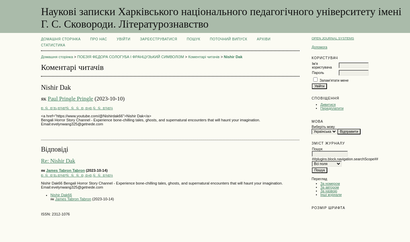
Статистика (53, 45)
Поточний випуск (228, 39)
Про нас (98, 39)
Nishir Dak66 (61, 195)
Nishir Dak (233, 57)
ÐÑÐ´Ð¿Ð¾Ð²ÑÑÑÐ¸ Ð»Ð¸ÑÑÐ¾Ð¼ (77, 108)
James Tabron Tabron (65, 170)
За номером (330, 184)
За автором (329, 187)
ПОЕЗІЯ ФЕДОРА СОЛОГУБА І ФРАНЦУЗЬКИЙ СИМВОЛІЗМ (130, 57)
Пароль (318, 73)
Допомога (319, 47)
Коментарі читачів (203, 57)
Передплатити (331, 108)
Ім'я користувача (322, 65)
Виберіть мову (323, 127)
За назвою (328, 191)
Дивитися (328, 105)
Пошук (193, 39)
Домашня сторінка (61, 39)
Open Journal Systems (333, 38)
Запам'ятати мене (334, 80)
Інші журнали (330, 195)
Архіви (264, 39)
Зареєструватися (158, 39)
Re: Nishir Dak (58, 161)
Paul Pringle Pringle (70, 98)
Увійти (123, 39)
